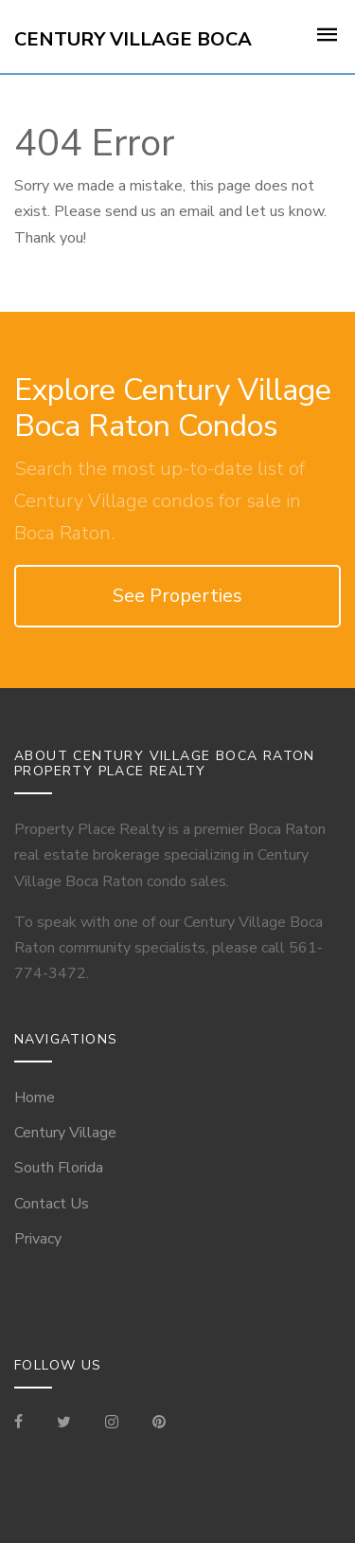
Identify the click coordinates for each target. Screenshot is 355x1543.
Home (34, 1097)
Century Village (65, 1132)
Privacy (38, 1238)
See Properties (177, 595)
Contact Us (51, 1203)
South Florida (58, 1167)
